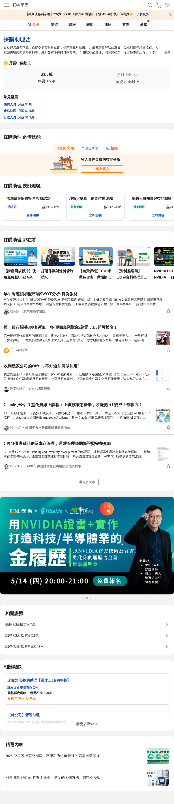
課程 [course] (72, 24)
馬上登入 (102, 169)
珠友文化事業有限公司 (23, 687)
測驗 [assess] (108, 24)
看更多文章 (87, 482)
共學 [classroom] (125, 24)
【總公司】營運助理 (23, 715)
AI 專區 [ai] (33, 24)
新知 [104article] (144, 23)
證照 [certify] (90, 24)
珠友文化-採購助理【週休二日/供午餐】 (39, 680)
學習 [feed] (54, 24)
